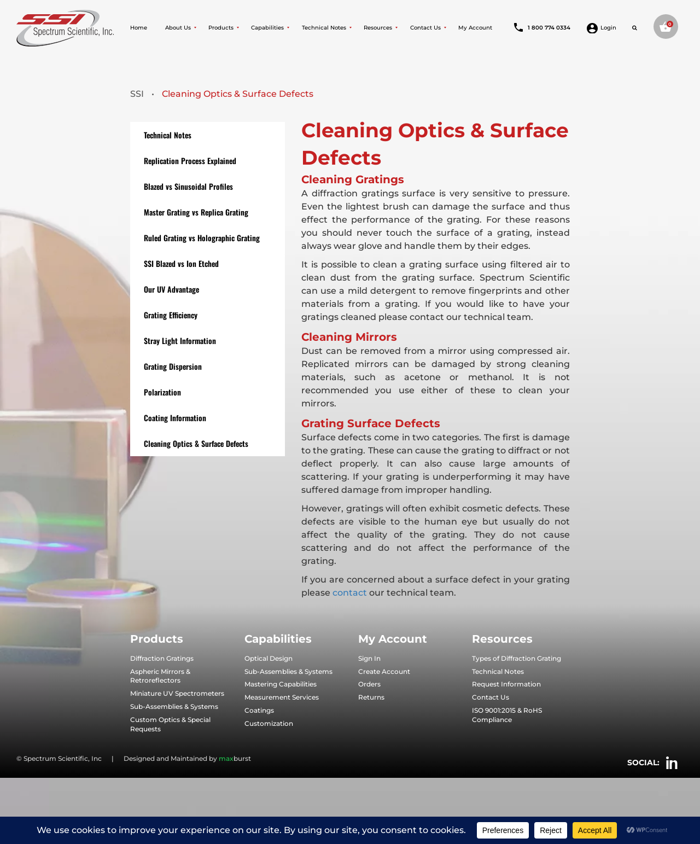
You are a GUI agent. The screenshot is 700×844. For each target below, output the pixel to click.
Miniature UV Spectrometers (177, 693)
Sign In (369, 658)
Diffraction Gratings (162, 658)
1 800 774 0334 (542, 28)
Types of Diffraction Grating (516, 658)
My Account (475, 28)
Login (601, 28)
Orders (369, 684)
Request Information (506, 684)
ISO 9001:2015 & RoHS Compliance (507, 715)
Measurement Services (281, 697)
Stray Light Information (180, 340)
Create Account (384, 671)
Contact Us (425, 28)
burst (235, 758)
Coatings (259, 710)
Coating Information (175, 417)
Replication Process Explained (190, 160)
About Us (178, 28)
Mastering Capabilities (280, 684)
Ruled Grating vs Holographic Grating (202, 237)
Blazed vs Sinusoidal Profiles (188, 186)
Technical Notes (324, 28)
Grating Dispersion (173, 366)
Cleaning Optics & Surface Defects (196, 443)
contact (348, 592)
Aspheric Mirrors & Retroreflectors (160, 676)
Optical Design (268, 658)
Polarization (162, 392)
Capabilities (267, 28)
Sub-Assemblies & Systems (174, 706)
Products (221, 28)
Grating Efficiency (170, 315)
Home (138, 28)
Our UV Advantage (171, 289)
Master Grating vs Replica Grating (196, 212)
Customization (268, 723)
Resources (378, 28)
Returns (371, 697)
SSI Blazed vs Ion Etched (181, 263)
